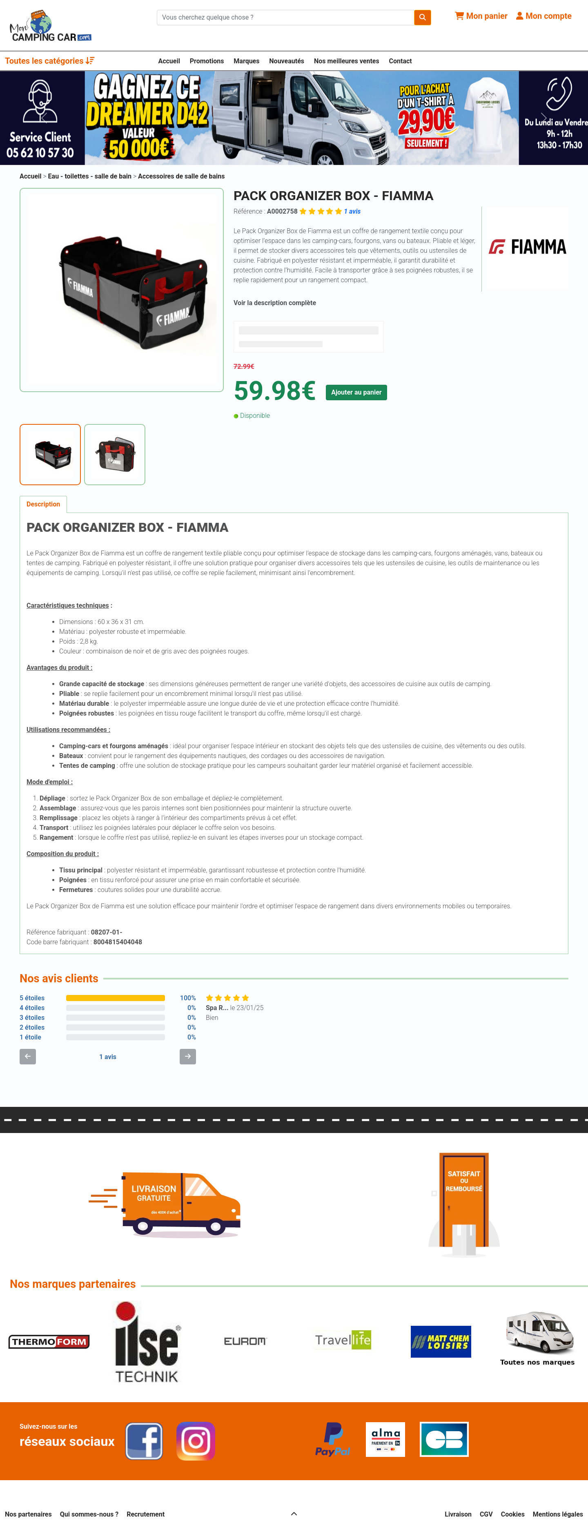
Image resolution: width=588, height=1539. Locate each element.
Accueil (169, 61)
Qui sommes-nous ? (89, 1514)
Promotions (207, 61)
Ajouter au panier (356, 392)
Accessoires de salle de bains (181, 176)
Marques (246, 61)
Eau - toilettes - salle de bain (90, 176)
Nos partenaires (28, 1514)
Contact (400, 61)
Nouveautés (286, 61)
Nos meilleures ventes (346, 61)
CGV (486, 1514)
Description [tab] (43, 504)
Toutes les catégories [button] (50, 61)
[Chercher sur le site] (285, 17)
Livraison (458, 1514)
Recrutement (146, 1514)
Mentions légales (558, 1514)
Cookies (513, 1514)
